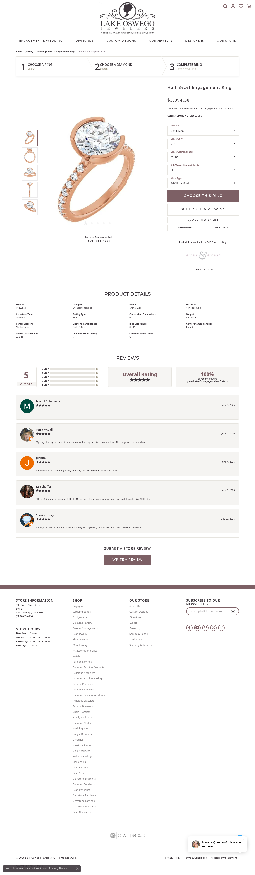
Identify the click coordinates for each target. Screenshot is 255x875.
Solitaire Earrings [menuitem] (82, 756)
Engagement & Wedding (41, 40)
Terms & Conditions (195, 857)
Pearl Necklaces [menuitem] (82, 812)
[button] (225, 6)
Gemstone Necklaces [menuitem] (85, 806)
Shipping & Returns (140, 645)
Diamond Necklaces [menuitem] (84, 723)
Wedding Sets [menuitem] (80, 728)
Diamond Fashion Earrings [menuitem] (88, 678)
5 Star (45, 369)
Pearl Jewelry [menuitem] (80, 634)
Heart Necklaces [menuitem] (82, 745)
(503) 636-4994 (99, 241)
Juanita (41, 458)
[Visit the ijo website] (137, 836)
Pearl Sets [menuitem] (78, 773)
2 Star (45, 381)
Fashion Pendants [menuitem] (83, 684)
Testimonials (136, 639)
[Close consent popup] (77, 868)
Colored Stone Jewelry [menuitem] (85, 628)
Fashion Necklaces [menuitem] (83, 689)
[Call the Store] (24, 616)
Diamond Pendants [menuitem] (84, 784)
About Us (134, 606)
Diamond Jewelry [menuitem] (82, 622)
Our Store (226, 40)
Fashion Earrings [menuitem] (82, 661)
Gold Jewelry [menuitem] (80, 617)
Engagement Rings (65, 51)
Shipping (185, 228)
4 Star (45, 373)
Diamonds (85, 40)
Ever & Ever (135, 307)
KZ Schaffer (43, 486)
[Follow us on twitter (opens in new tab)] (213, 628)
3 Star (45, 377)
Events (133, 622)
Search (31, 68)
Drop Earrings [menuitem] (81, 767)
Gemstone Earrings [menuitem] (84, 801)
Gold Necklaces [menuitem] (81, 751)
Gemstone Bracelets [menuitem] (84, 778)
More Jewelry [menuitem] (80, 645)
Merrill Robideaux (48, 401)
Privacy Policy (172, 857)
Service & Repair (138, 634)
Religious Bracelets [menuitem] (83, 700)
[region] (97, 172)
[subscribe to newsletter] (233, 611)
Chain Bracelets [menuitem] (81, 712)
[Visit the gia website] (118, 836)
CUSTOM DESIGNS (121, 40)
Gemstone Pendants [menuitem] (84, 795)
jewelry (29, 51)
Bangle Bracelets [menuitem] (82, 734)
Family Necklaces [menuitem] (82, 717)
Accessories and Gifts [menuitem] (85, 650)
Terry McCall (44, 429)
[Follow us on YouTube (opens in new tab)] (197, 628)
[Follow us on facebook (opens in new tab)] (189, 628)
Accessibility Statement (224, 857)
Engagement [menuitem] (80, 606)
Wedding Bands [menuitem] (82, 611)
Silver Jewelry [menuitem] (80, 639)
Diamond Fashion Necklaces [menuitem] (89, 695)
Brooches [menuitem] (78, 739)
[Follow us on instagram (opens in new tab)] (221, 628)
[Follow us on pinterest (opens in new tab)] (205, 628)
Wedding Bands (44, 51)
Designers (194, 40)
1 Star (45, 385)
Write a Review (127, 559)
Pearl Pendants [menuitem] (81, 789)
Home (19, 51)
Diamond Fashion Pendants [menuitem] (88, 667)
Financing (135, 628)
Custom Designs (138, 611)
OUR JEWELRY (161, 40)
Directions (135, 617)
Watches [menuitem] (77, 656)
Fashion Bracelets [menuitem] (83, 706)
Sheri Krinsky (45, 515)
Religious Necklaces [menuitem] (84, 673)
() (97, 369)
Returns (221, 228)
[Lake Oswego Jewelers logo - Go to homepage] (127, 18)
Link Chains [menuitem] (79, 762)
